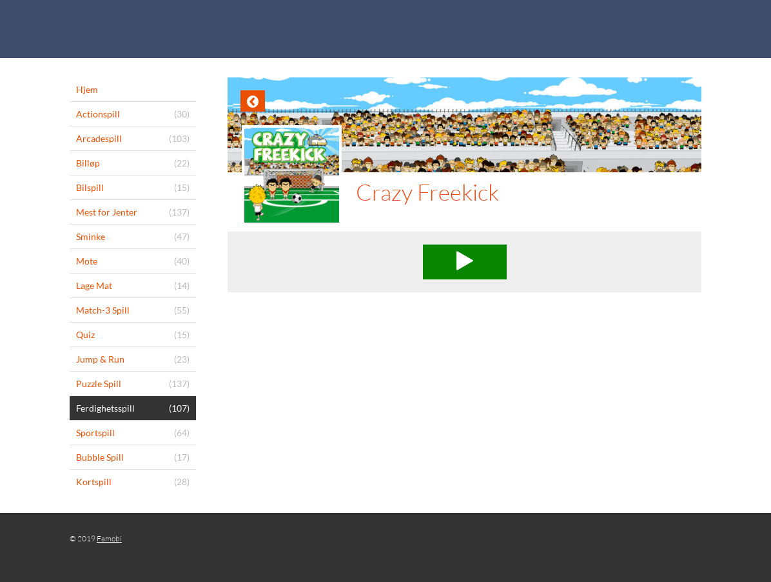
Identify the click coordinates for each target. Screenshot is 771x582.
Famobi (109, 538)
